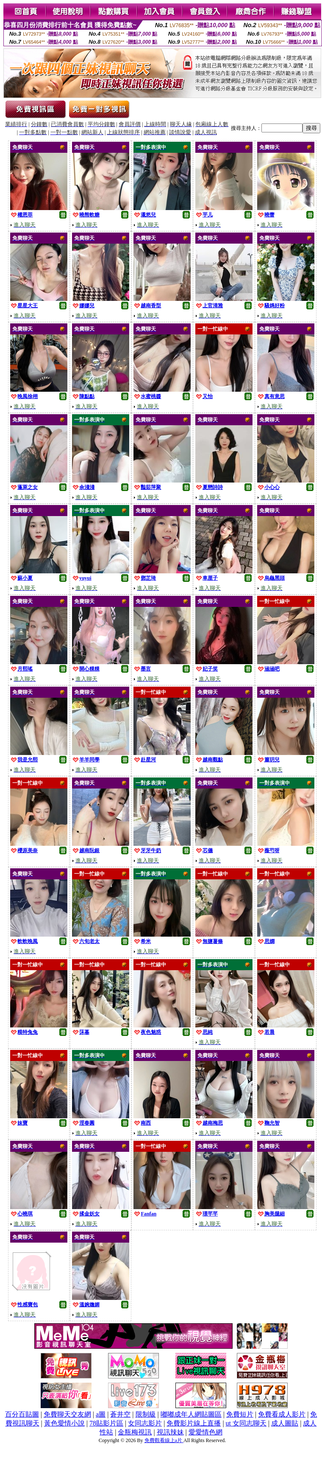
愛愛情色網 (205, 1432)
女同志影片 (145, 1423)
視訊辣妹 (170, 1432)
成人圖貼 (284, 1423)
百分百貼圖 (22, 1414)
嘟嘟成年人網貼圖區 (191, 1414)
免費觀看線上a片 (163, 1440)
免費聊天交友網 (67, 1414)
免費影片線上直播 (194, 1423)
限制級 (146, 1414)
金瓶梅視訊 (135, 1432)
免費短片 (239, 1414)
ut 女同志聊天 (246, 1423)
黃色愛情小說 (64, 1423)
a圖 (100, 1414)
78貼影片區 (106, 1423)
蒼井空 (120, 1414)
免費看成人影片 (281, 1414)
